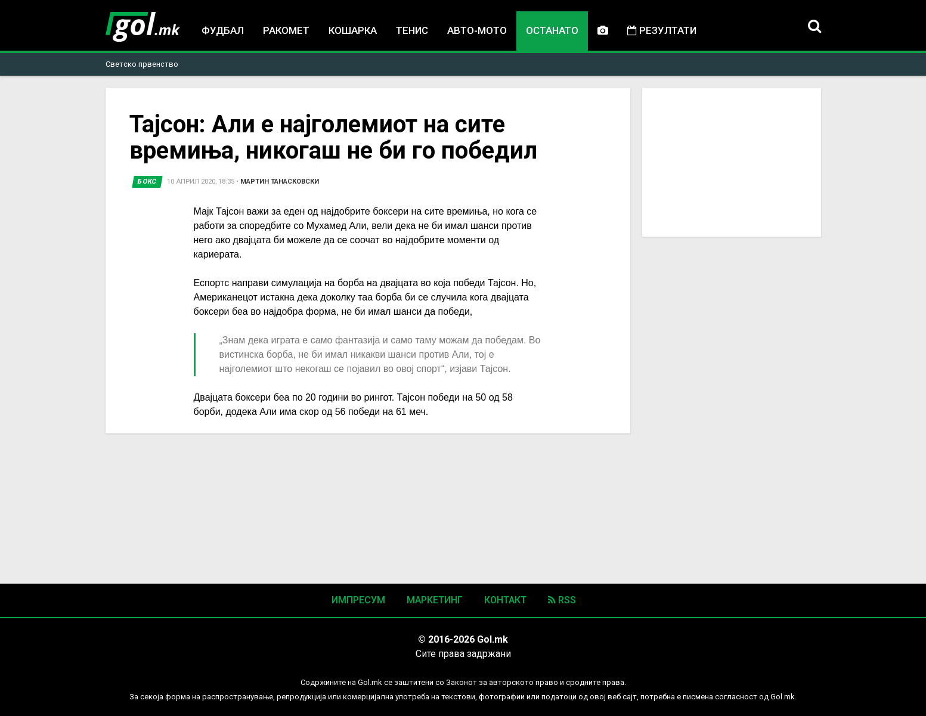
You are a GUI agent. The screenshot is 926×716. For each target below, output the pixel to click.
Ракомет (286, 30)
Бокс (147, 181)
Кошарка (353, 30)
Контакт (505, 600)
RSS (562, 600)
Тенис (412, 30)
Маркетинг (435, 600)
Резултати (661, 30)
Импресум (358, 600)
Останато (552, 30)
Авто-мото (477, 30)
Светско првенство (142, 64)
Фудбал (223, 30)
